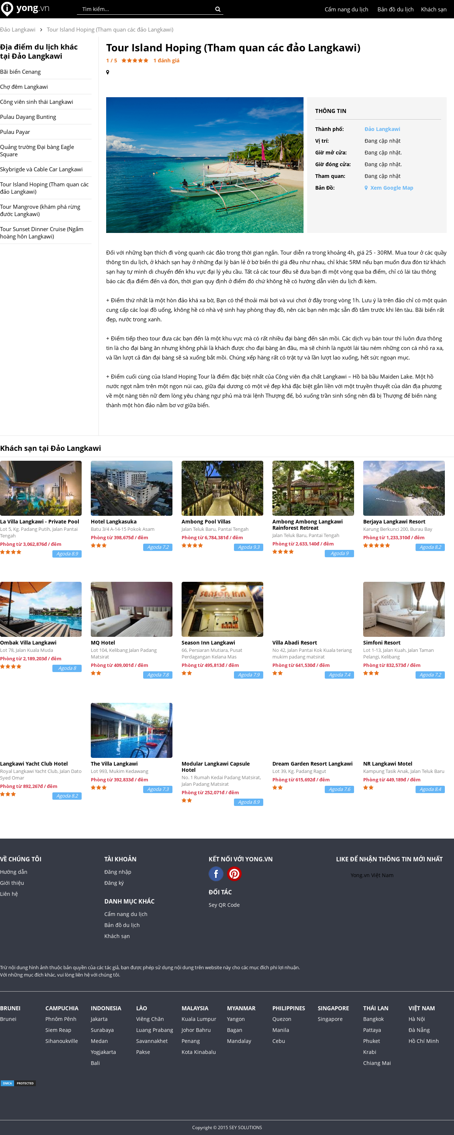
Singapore (333, 1008)
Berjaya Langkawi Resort (394, 521)
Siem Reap (58, 1029)
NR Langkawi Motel (387, 763)
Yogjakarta (103, 1051)
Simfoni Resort (382, 642)
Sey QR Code (224, 904)
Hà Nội (417, 1018)
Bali (95, 1062)
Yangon (236, 1018)
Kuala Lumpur (199, 1018)
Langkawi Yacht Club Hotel (34, 763)
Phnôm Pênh (61, 1018)
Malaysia (195, 1008)
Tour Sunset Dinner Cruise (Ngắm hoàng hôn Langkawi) (41, 232)
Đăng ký (114, 882)
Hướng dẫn (13, 871)
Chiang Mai (377, 1062)
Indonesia (106, 1008)
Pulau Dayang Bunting (28, 116)
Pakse (143, 1051)
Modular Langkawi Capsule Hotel (216, 766)
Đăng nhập (117, 871)
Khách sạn (434, 9)
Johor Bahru (196, 1029)
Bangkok (373, 1018)
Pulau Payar (15, 131)
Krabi (369, 1051)
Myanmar (241, 1008)
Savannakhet (152, 1040)
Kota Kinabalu (199, 1051)
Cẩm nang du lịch (346, 9)
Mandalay (239, 1040)
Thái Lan (375, 1008)
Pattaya (372, 1029)
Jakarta (99, 1018)
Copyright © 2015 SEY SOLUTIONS (227, 1127)
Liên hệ (9, 893)
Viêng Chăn (150, 1018)
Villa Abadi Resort (294, 642)
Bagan (234, 1029)
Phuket (371, 1040)
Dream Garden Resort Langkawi (312, 763)
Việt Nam (422, 1008)
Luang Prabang (154, 1029)
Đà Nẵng (419, 1029)
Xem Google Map (389, 187)
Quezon (281, 1018)
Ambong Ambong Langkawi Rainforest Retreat (307, 524)
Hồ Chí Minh (424, 1040)
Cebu (278, 1040)
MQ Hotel (103, 642)
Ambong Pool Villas (206, 521)
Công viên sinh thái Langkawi (36, 101)
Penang (191, 1040)
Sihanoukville (61, 1040)
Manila (280, 1029)
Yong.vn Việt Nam (372, 875)
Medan (99, 1040)
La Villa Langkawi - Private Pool (39, 521)
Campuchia (61, 1008)
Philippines (288, 1008)
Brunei (10, 1008)
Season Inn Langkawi (208, 642)
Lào (141, 1008)
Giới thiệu (12, 882)
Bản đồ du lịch (395, 9)
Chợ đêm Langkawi (24, 86)
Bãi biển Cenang (20, 71)
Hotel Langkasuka (114, 521)
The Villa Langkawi (114, 763)
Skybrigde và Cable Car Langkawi (41, 169)
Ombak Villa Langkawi (28, 642)
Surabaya (102, 1029)
